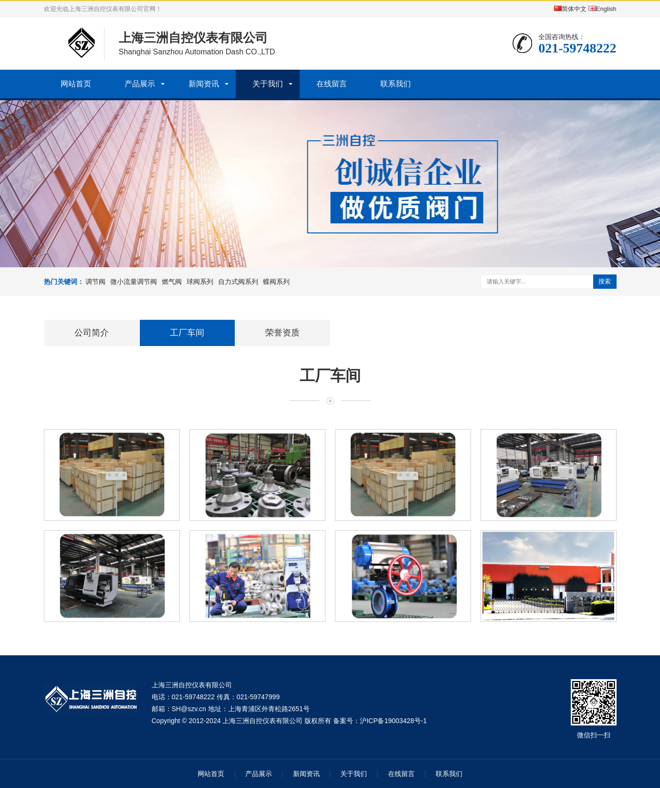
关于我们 (267, 84)
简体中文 (570, 8)
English (602, 8)
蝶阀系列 (276, 281)
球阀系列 (200, 281)
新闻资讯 (204, 84)
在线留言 (331, 84)
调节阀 (95, 281)
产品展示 (140, 84)
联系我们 (395, 84)
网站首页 (76, 84)
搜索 (604, 281)
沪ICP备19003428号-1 (393, 721)
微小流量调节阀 (133, 281)
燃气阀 (172, 281)
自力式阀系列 (238, 281)
